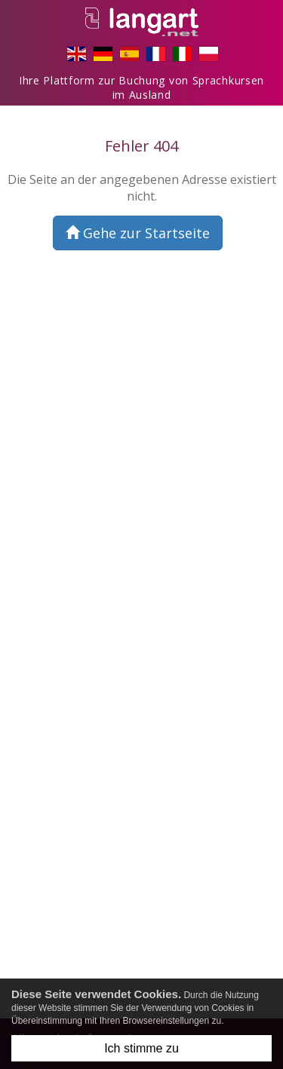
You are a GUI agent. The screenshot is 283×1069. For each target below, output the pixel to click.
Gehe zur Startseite (138, 233)
